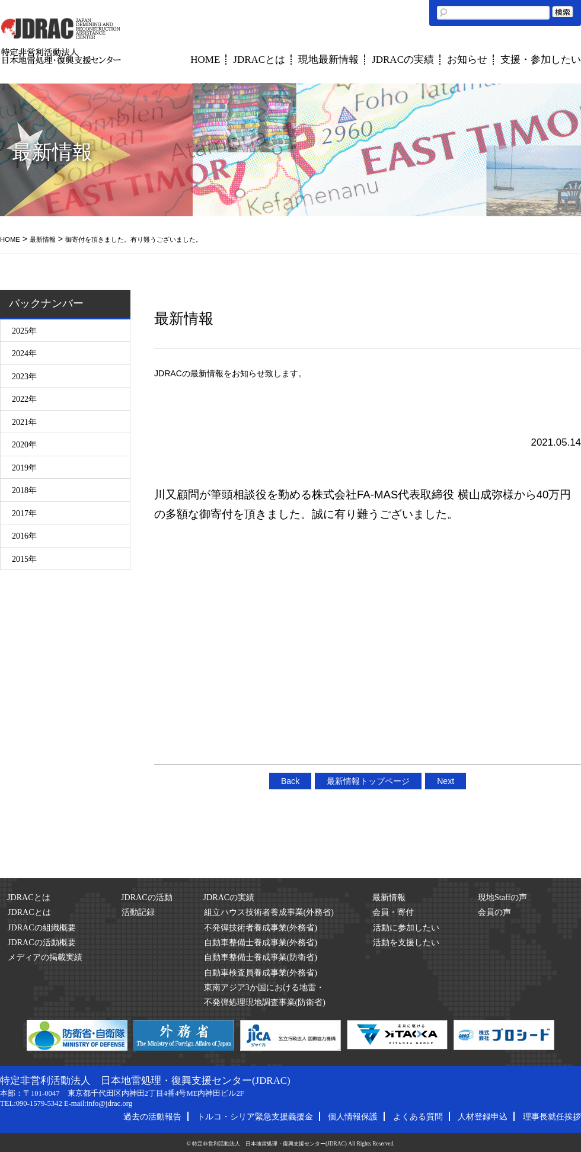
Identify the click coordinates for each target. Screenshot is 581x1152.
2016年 (24, 535)
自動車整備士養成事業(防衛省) (260, 957)
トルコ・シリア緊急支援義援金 (255, 1116)
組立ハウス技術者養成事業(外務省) (269, 912)
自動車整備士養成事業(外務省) (260, 942)
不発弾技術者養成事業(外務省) (260, 927)
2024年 (24, 353)
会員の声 (494, 912)
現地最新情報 (328, 59)
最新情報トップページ (368, 781)
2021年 (24, 422)
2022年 (24, 399)
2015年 (24, 559)
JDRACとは (259, 59)
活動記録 (138, 912)
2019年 (24, 467)
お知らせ (467, 59)
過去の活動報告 (152, 1116)
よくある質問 (418, 1116)
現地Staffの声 (502, 897)
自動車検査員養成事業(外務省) (260, 972)
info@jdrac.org (109, 1103)
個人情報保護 (353, 1116)
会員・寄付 (393, 912)
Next (445, 781)
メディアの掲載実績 (45, 957)
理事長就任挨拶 (552, 1116)
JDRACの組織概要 (42, 927)
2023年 (24, 376)
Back (290, 781)
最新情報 (43, 239)
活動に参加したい (406, 927)
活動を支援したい (406, 942)
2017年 (24, 513)
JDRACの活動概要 (42, 942)
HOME (205, 59)
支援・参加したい (540, 59)
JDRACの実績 (403, 59)
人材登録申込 (482, 1116)
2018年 (24, 490)
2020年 (24, 444)
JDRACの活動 (147, 897)
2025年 (24, 330)
